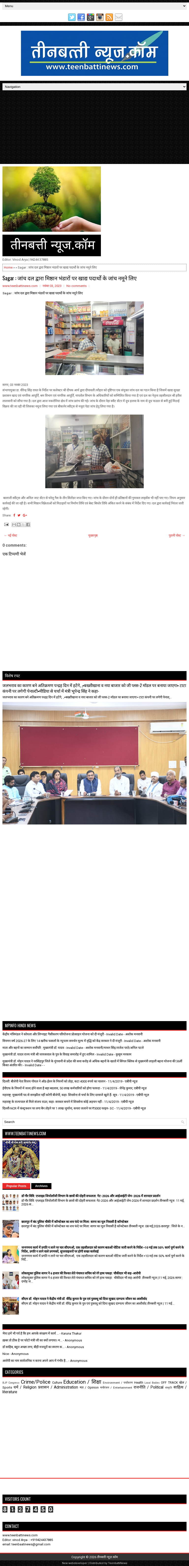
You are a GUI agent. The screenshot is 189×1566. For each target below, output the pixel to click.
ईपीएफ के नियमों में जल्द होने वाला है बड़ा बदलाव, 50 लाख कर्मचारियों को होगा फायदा (51, 1088)
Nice (5, 1354)
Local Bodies (152, 1382)
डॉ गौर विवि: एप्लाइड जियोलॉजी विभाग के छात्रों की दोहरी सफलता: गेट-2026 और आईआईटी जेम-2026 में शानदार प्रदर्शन (90, 1196)
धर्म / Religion (25, 1387)
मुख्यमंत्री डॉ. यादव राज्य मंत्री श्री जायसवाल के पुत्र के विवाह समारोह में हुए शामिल (48, 1054)
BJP (4, 1382)
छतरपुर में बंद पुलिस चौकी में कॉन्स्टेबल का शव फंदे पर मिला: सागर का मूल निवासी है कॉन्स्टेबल (74, 1222)
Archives (41, 1186)
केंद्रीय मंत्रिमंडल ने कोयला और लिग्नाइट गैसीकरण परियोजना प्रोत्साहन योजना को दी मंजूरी (53, 1034)
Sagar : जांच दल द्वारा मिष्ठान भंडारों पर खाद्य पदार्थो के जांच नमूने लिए (69, 278)
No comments (76, 286)
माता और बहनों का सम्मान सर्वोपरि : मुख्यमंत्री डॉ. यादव (33, 1048)
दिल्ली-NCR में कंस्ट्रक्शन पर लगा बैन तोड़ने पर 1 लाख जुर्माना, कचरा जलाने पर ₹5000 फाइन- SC (58, 1108)
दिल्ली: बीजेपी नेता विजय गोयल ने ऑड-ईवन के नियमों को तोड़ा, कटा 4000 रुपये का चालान (53, 1081)
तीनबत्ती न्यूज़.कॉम (107, 1557)
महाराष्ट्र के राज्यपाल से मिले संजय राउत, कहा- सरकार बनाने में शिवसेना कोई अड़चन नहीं (52, 1102)
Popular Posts (16, 1186)
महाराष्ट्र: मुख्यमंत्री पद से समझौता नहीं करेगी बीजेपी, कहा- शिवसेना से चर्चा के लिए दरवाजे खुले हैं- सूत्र (59, 1095)
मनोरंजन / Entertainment (116, 1387)
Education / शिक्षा (82, 1382)
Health (138, 1382)
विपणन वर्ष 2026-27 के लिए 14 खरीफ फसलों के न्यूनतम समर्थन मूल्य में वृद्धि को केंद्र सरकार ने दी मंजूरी (62, 1041)
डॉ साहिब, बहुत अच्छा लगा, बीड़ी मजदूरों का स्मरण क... (33, 1347)
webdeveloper (77, 1563)
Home (8, 267)
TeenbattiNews (117, 1563)
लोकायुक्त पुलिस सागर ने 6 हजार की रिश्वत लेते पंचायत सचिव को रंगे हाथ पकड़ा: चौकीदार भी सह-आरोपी (81, 1273)
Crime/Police (35, 1382)
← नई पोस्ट (10, 535)
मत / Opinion (89, 1387)
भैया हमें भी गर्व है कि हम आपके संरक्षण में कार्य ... (30, 1333)
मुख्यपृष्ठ (93, 535)
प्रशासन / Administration (58, 1387)
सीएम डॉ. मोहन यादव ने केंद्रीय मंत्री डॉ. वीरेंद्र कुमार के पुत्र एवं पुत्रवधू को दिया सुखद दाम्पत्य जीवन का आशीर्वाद (84, 1299)
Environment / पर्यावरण (118, 1382)
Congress (13, 1382)
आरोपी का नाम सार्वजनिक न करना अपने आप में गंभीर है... (35, 1361)
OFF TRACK (169, 1382)
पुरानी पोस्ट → (177, 535)
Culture (57, 1382)
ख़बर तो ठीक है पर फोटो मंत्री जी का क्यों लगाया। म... (32, 1340)
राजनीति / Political (148, 1387)
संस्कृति (168, 1387)
